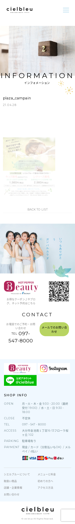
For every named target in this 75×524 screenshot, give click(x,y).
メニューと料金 (47, 474)
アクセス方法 (45, 487)
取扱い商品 (10, 481)
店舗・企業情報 (13, 487)
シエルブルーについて (17, 474)
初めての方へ (45, 481)
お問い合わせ (12, 494)
